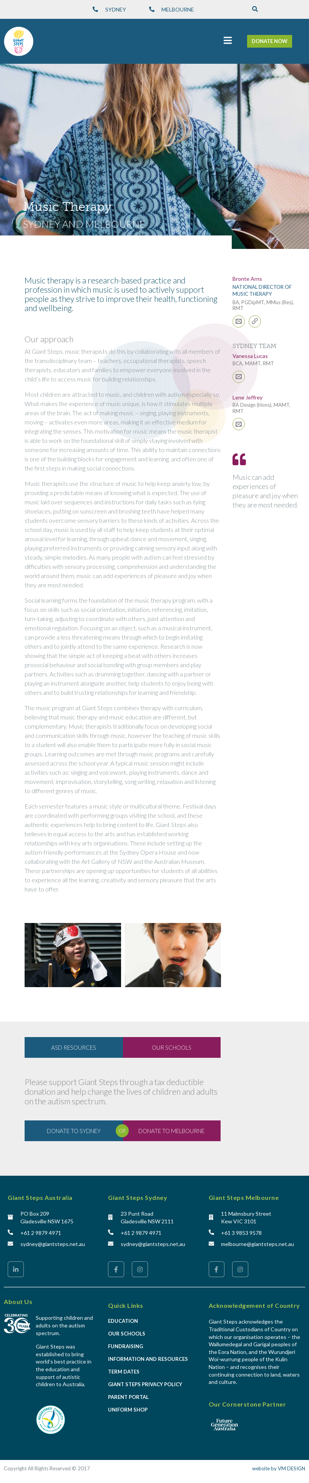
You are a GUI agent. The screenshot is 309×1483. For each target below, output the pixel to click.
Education (123, 1321)
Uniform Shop (128, 1410)
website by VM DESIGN (278, 1468)
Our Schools (126, 1334)
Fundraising (125, 1346)
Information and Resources (148, 1359)
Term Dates (124, 1372)
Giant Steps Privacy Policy (145, 1384)
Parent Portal (128, 1397)
